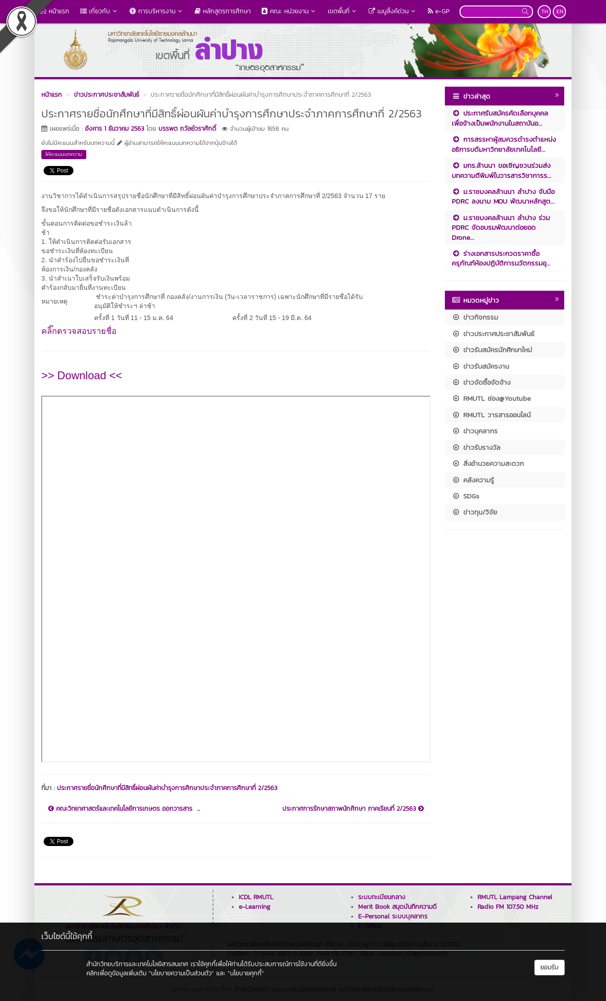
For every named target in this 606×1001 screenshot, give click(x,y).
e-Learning (254, 907)
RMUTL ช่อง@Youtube (491, 398)
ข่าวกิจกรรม (475, 317)
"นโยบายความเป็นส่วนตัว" (181, 973)
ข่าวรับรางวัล (476, 447)
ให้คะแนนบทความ (63, 154)
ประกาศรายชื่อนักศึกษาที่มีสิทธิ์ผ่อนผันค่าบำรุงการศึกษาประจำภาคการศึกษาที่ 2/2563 (167, 788)
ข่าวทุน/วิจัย (474, 512)
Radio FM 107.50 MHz (508, 907)
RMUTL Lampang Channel (514, 897)
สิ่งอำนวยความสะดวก (488, 463)
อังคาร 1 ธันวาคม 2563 (114, 128)
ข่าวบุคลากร (475, 431)
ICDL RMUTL (256, 897)
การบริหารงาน (156, 11)
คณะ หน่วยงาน (289, 11)
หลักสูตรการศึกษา (223, 11)
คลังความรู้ (473, 480)
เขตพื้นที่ (343, 11)
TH (544, 11)
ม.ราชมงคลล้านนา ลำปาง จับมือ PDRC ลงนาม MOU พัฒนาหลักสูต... (503, 196)
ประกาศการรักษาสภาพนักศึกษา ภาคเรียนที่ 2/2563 (353, 808)
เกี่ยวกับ (99, 11)
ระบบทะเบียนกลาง (381, 897)
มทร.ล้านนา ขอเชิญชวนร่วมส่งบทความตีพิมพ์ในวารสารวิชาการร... (501, 170)
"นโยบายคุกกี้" (246, 973)
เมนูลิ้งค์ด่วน (393, 11)
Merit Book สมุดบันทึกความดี (397, 907)
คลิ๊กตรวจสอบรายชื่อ (80, 331)
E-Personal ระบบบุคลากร (392, 916)
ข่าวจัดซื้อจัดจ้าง (481, 382)
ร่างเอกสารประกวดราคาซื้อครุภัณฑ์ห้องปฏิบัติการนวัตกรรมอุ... (501, 258)
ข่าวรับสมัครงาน (480, 366)
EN (559, 11)
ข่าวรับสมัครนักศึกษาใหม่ (492, 349)
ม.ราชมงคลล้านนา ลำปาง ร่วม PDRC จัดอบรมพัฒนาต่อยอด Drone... (501, 227)
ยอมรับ (549, 967)
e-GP (438, 11)
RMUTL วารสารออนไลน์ (491, 414)
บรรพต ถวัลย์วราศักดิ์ (187, 128)
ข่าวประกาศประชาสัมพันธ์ (493, 333)
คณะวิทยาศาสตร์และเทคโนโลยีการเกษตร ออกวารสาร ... (124, 808)
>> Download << (81, 375)
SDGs (465, 496)
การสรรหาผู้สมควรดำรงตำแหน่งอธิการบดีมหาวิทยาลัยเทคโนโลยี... (504, 144)
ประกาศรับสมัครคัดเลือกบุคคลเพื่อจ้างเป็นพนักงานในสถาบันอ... (500, 118)
